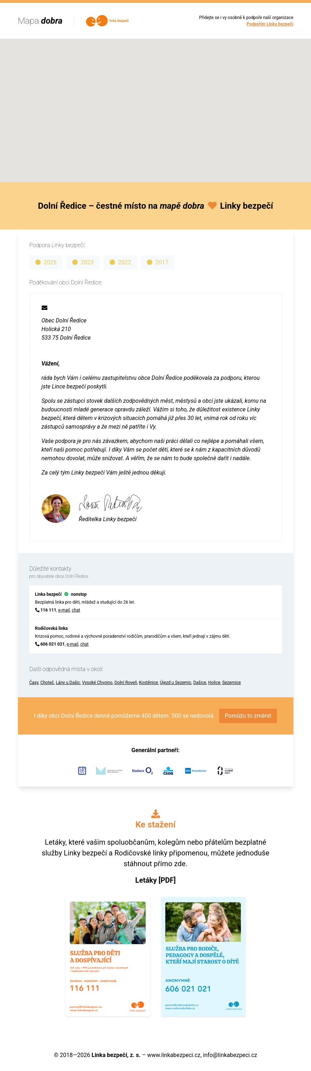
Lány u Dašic (68, 682)
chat (76, 610)
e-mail (64, 610)
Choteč (47, 682)
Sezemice (231, 682)
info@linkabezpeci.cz (230, 1055)
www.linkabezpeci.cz (173, 1055)
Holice (214, 682)
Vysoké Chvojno (97, 682)
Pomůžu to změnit (248, 715)
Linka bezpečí (48, 594)
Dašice (199, 682)
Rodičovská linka (51, 628)
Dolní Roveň (125, 682)
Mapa (40, 21)
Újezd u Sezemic (176, 682)
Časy (34, 682)
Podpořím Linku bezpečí (269, 24)
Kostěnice (148, 682)
